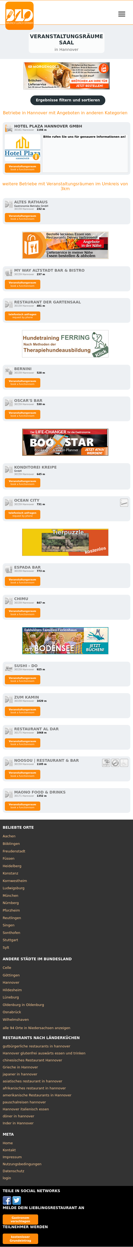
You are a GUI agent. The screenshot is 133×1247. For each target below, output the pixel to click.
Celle (7, 968)
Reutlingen (12, 918)
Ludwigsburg (13, 889)
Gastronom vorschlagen (20, 1220)
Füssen (9, 859)
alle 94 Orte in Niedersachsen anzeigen (36, 1028)
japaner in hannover (20, 1075)
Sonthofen (11, 933)
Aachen (9, 837)
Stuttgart (10, 940)
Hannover (11, 983)
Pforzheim (11, 911)
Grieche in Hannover (20, 1068)
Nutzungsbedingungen (22, 1165)
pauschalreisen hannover (24, 1103)
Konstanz (10, 874)
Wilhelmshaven (16, 1020)
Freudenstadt (14, 851)
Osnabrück (12, 1013)
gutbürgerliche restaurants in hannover (36, 1047)
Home (8, 1144)
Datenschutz (13, 1172)
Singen (9, 926)
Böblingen (11, 844)
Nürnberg (11, 903)
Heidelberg (12, 866)
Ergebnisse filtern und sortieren (68, 101)
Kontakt (9, 1151)
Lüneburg (11, 998)
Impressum (12, 1158)
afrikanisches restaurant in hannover (34, 1089)
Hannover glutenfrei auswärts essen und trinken (44, 1054)
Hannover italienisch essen (26, 1110)
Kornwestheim (15, 881)
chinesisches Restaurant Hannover (32, 1061)
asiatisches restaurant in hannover (32, 1082)
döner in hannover (18, 1117)
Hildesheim (12, 990)
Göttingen (11, 975)
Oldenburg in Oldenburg (23, 1005)
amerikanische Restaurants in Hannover (37, 1096)
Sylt (6, 948)
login (7, 1179)
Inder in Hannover (18, 1124)
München (10, 896)
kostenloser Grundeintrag (20, 1239)
